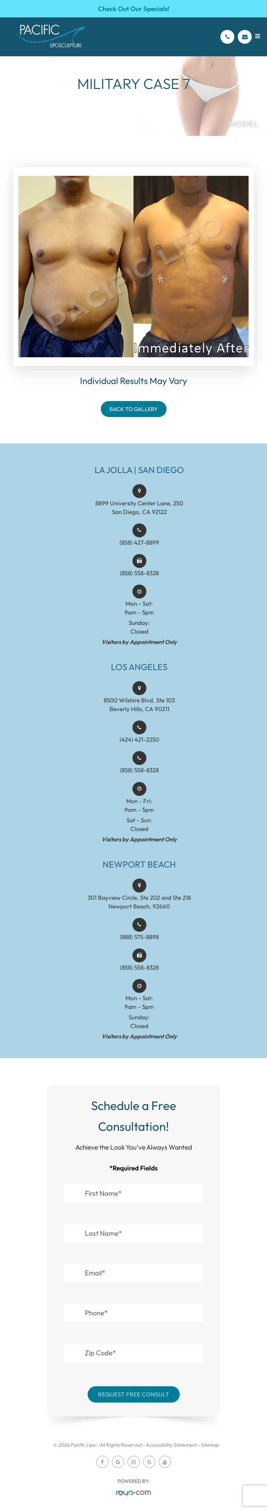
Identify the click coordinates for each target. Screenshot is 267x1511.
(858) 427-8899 (139, 549)
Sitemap (210, 1445)
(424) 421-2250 (139, 747)
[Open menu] (257, 36)
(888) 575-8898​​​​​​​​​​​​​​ (139, 944)
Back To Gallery (134, 409)
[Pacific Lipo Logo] (50, 37)
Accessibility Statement (171, 1445)
